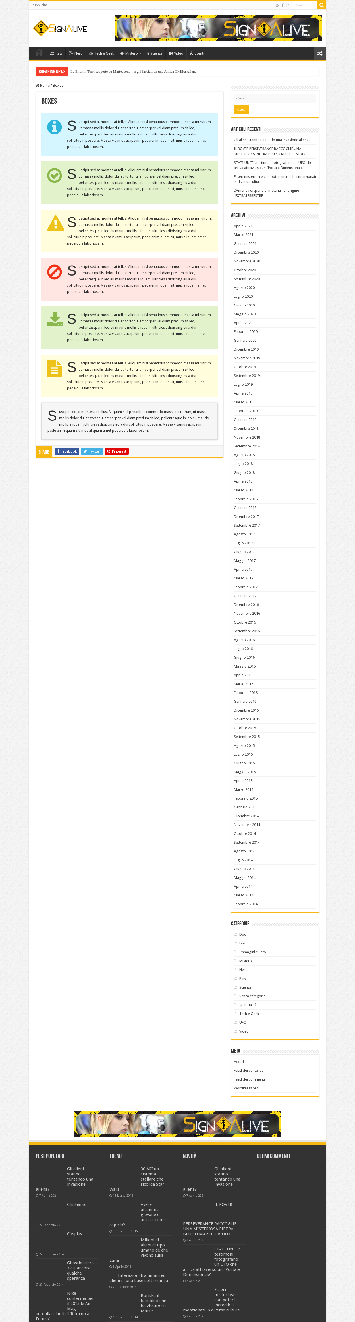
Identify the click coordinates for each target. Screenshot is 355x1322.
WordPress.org (246, 1088)
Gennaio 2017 (245, 596)
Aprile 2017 (243, 569)
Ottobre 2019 (245, 367)
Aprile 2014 (243, 886)
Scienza (155, 53)
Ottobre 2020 (245, 270)
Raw (56, 53)
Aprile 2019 (243, 393)
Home (39, 53)
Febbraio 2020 (246, 332)
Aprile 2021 (243, 226)
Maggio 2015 (245, 772)
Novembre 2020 (247, 261)
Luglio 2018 (243, 464)
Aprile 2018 (243, 481)
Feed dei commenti (249, 1079)
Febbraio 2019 (246, 411)
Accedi (239, 1062)
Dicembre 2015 (246, 710)
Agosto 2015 (244, 745)
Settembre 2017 (247, 525)
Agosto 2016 (244, 640)
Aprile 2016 (243, 675)
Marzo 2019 (243, 402)
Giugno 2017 (244, 552)
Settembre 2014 (247, 842)
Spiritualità (248, 1005)
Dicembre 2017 (246, 516)
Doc (242, 934)
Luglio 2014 (243, 860)
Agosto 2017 (244, 534)
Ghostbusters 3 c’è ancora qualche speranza (80, 1270)
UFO (242, 1022)
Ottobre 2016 (245, 622)
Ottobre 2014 (245, 833)
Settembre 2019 (247, 376)
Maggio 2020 (245, 314)
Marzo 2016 (243, 684)
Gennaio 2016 (245, 701)
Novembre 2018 (247, 437)
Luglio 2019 (243, 384)
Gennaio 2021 (245, 243)
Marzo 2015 (243, 789)
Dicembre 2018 (246, 428)
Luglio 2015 (243, 754)
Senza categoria (252, 996)
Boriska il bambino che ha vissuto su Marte (153, 1303)
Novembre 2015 (247, 719)
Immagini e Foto (252, 952)
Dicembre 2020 (246, 252)
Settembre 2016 (247, 631)
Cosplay (74, 1233)
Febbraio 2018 (246, 499)
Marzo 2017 (243, 578)
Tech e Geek (101, 53)
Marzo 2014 (243, 895)
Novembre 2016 (247, 613)
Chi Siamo (77, 1204)
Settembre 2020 (247, 279)
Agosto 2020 (244, 287)
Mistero (129, 53)
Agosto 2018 (244, 455)
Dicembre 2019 (246, 349)
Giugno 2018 (244, 472)
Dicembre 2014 (246, 816)
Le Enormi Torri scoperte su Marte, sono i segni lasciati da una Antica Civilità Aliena (133, 71)
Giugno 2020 (244, 305)
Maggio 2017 (245, 560)
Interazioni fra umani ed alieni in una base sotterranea (138, 1278)
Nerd (76, 53)
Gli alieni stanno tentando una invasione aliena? (272, 140)
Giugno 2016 (244, 657)
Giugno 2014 (244, 869)
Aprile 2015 (243, 781)
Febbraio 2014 (246, 904)
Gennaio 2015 (245, 807)
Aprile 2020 (243, 323)
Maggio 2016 (245, 666)
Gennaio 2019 (245, 420)
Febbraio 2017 (246, 587)
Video (176, 53)
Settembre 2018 (247, 446)
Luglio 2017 (243, 543)
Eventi (197, 53)
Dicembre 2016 (246, 604)
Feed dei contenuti (249, 1070)
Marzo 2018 (243, 490)
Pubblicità (39, 5)
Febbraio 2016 (246, 693)
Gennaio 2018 (245, 508)
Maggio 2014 (245, 877)
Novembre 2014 (247, 825)
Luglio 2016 (243, 649)
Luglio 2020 (243, 296)
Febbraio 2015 (246, 798)
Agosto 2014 (244, 851)
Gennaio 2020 (245, 340)
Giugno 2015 (244, 763)
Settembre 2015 (247, 737)
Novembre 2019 (247, 358)
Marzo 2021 (243, 235)
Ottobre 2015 (245, 728)
